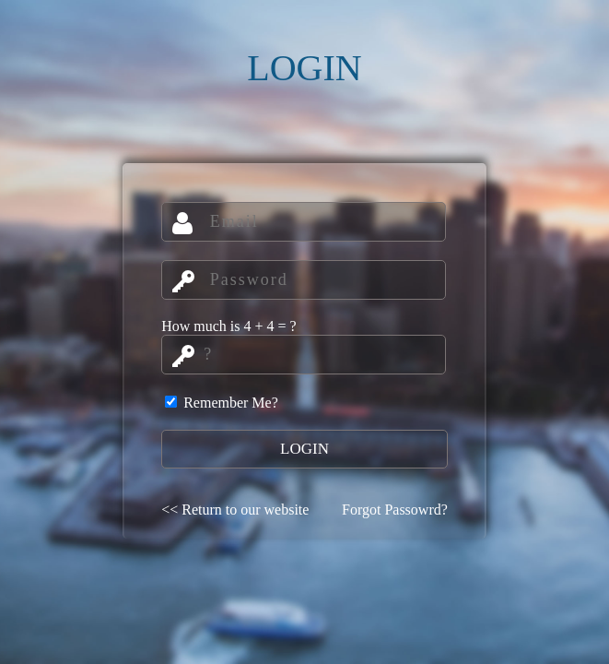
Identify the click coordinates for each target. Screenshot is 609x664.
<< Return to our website (235, 509)
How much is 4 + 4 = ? (228, 326)
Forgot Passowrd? (395, 509)
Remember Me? (221, 402)
